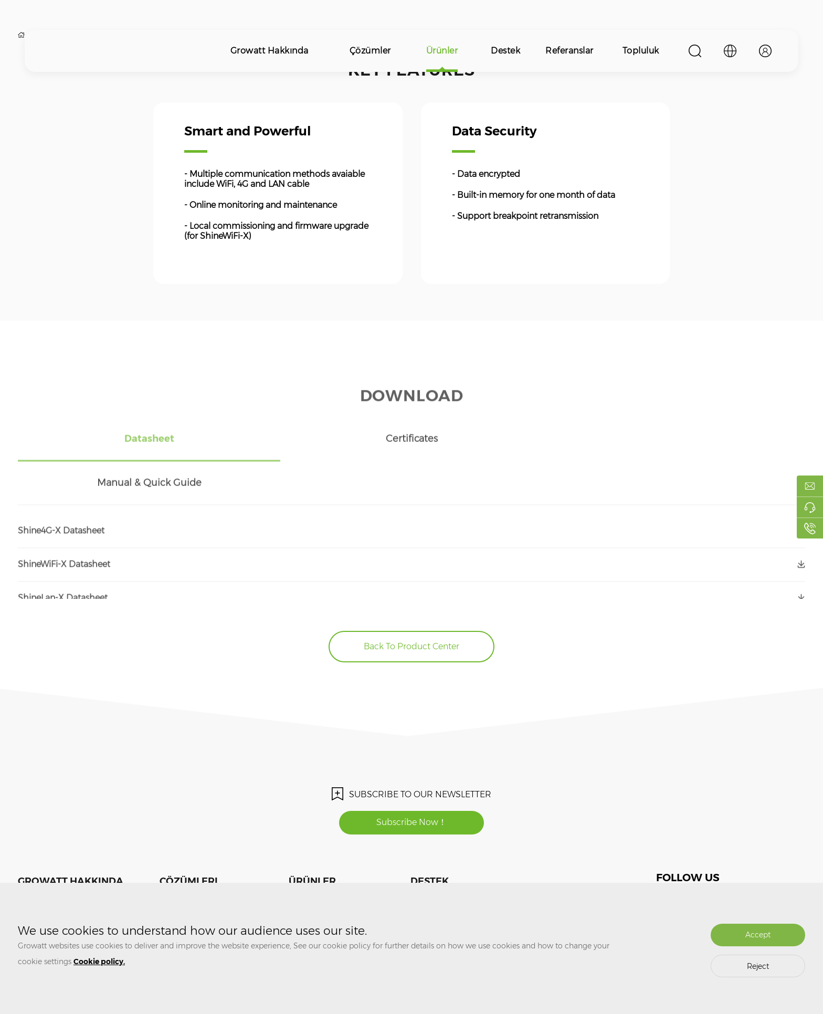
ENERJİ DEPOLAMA (190, 880)
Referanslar (569, 51)
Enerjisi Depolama (316, 880)
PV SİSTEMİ (177, 864)
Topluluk (640, 51)
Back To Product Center (412, 602)
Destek (505, 51)
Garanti (421, 880)
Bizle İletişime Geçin (48, 880)
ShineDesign (496, 880)
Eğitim (420, 864)
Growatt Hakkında (269, 51)
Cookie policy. (99, 961)
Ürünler (442, 51)
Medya (28, 864)
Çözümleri (189, 837)
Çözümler (370, 51)
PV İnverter (305, 864)
